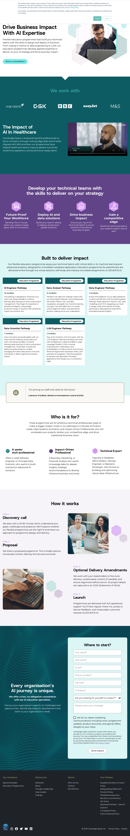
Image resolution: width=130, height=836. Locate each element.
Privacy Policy (74, 7)
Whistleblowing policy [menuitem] (110, 795)
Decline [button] (107, 18)
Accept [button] (97, 18)
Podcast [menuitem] (38, 795)
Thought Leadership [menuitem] (44, 789)
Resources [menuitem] (41, 777)
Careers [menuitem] (71, 786)
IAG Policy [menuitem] (104, 801)
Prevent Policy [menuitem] (106, 792)
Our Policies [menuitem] (106, 777)
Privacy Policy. (104, 743)
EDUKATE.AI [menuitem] (73, 789)
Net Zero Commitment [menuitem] (110, 798)
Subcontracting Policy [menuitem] (109, 814)
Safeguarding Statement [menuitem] (111, 789)
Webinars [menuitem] (39, 783)
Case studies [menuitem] (40, 792)
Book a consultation (15, 61)
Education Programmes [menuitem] (13, 786)
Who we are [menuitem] (73, 783)
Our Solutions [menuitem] (10, 777)
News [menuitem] (37, 786)
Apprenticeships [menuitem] (10, 783)
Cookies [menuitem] (124, 829)
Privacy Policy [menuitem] (114, 829)
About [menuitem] (71, 777)
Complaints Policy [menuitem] (108, 811)
